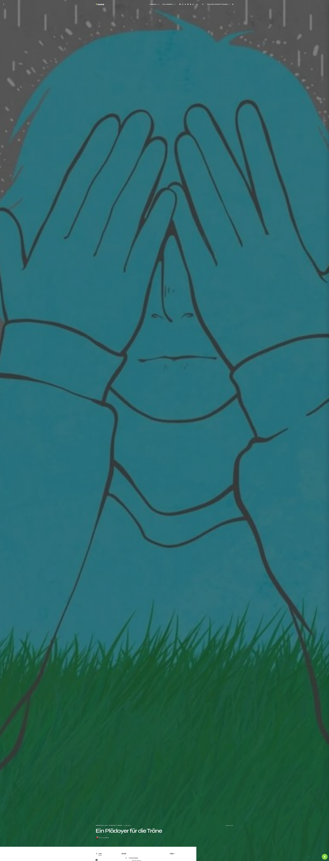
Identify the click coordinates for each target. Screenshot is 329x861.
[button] (3, 4)
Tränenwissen (133, 858)
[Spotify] (190, 4)
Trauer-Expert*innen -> (218, 4)
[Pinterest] (185, 4)
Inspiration (100, 825)
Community (113, 825)
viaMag (119, 825)
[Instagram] (182, 4)
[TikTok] (193, 4)
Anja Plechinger (104, 837)
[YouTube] (188, 4)
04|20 (106, 825)
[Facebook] (180, 4)
